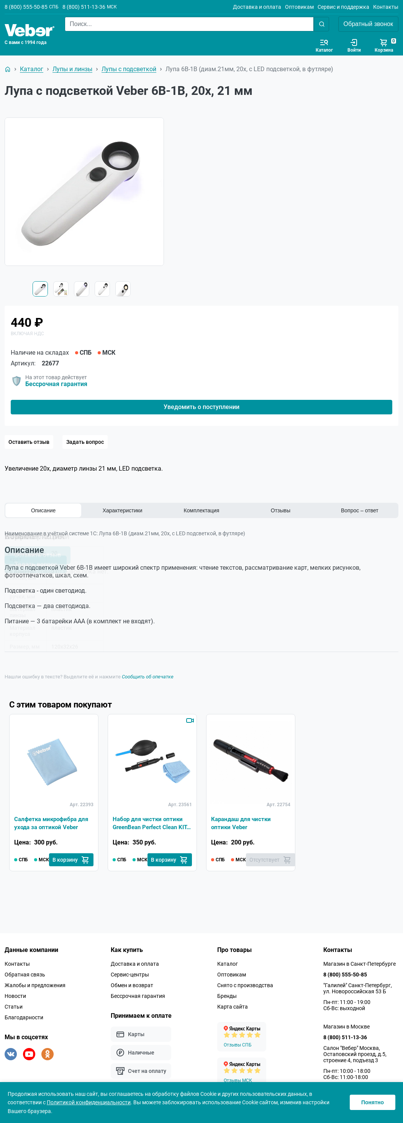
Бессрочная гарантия (56, 384)
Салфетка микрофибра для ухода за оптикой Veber (53, 822)
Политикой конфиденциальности (89, 1102)
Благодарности (24, 1017)
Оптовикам (299, 7)
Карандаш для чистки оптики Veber (243, 822)
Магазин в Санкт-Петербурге (359, 964)
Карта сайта (232, 1007)
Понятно (372, 1102)
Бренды (227, 996)
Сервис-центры (130, 974)
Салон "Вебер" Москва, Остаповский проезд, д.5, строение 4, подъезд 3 (355, 1054)
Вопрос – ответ (359, 510)
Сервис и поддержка (343, 7)
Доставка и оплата (257, 7)
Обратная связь (25, 974)
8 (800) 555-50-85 (26, 7)
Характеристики (123, 510)
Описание (43, 510)
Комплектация (202, 510)
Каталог (227, 964)
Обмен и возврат (132, 985)
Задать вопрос (85, 442)
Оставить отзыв (28, 442)
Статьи (14, 1007)
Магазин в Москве (346, 1027)
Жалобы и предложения (35, 985)
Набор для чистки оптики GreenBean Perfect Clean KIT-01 (149, 823)
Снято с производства (245, 985)
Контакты (385, 7)
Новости (15, 996)
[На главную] (8, 69)
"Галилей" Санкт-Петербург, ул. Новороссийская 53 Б (357, 988)
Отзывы (280, 510)
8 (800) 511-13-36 (83, 7)
